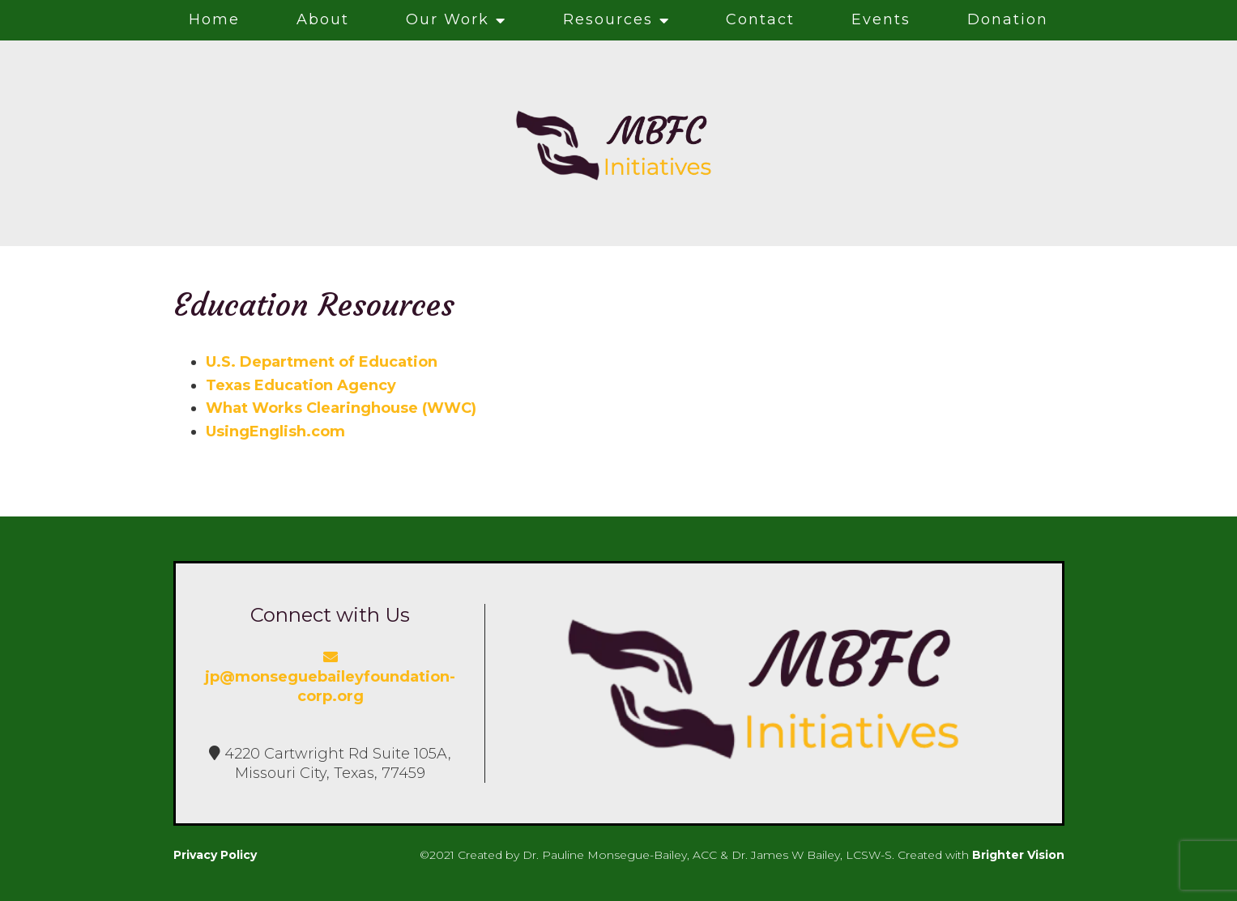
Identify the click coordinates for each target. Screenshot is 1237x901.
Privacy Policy (215, 855)
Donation (1007, 19)
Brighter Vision (1018, 855)
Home (214, 19)
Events (881, 19)
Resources (608, 19)
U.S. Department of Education (321, 362)
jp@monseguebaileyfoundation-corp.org (330, 677)
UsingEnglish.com (275, 431)
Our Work (447, 19)
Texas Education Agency (301, 385)
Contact (760, 19)
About (322, 19)
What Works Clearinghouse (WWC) (341, 408)
